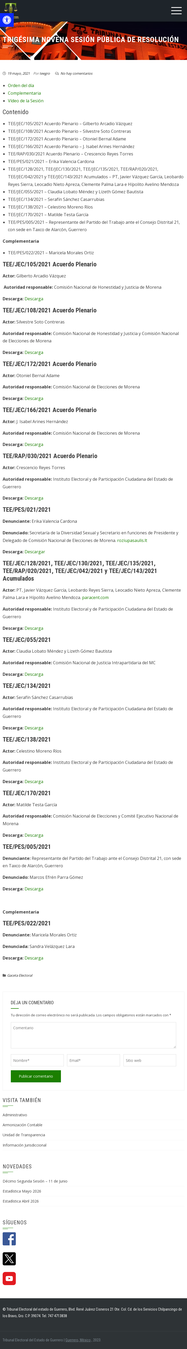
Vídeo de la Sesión (26, 101)
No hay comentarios (76, 73)
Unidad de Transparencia (24, 1134)
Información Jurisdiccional (24, 1145)
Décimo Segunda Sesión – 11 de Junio (35, 1181)
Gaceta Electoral (19, 975)
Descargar (35, 552)
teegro (45, 73)
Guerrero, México (78, 1340)
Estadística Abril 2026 (21, 1201)
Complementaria (24, 93)
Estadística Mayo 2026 (22, 1191)
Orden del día (21, 85)
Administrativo (15, 1114)
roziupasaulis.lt (132, 540)
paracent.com (95, 597)
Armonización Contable (22, 1124)
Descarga (34, 299)
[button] (7, 20)
